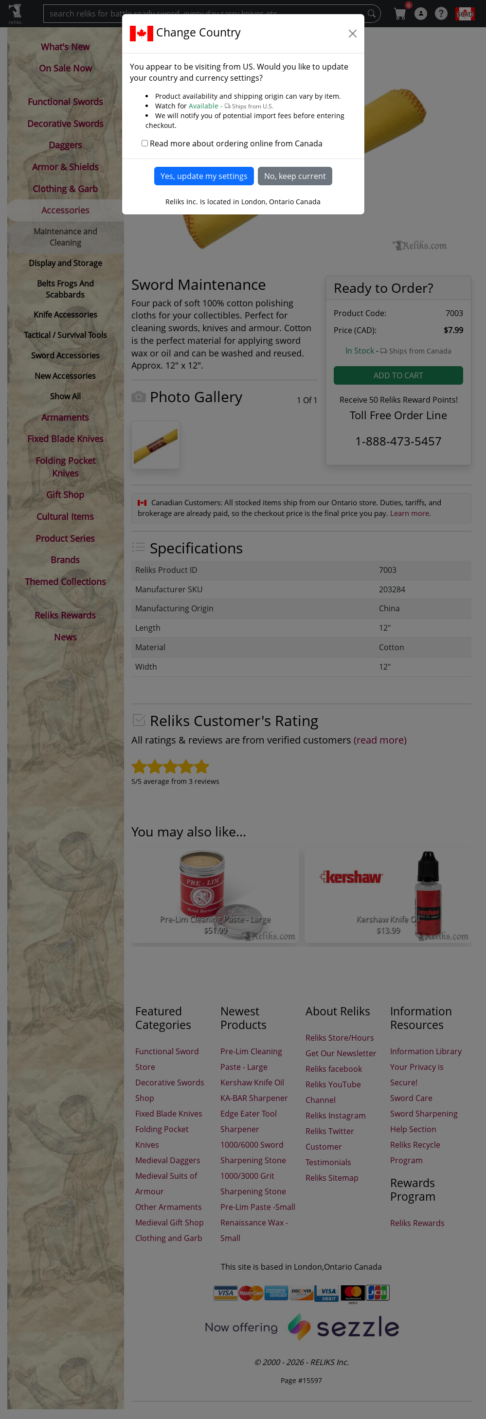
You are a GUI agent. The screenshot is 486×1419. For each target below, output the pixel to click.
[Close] (352, 33)
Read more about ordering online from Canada (236, 143)
